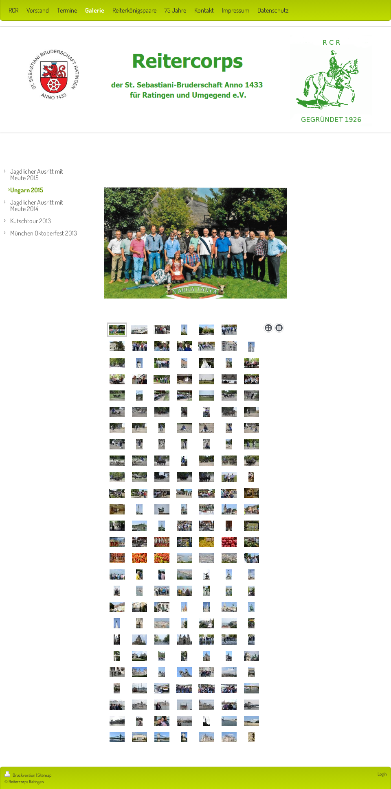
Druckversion (20, 775)
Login (382, 774)
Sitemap (44, 775)
